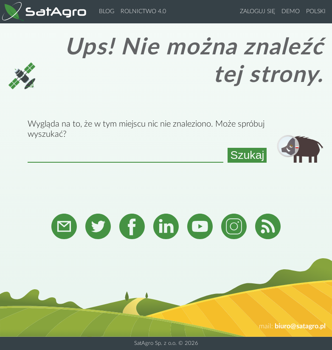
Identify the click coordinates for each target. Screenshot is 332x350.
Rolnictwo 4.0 (143, 11)
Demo (290, 11)
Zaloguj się (257, 11)
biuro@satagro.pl (300, 326)
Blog (106, 11)
